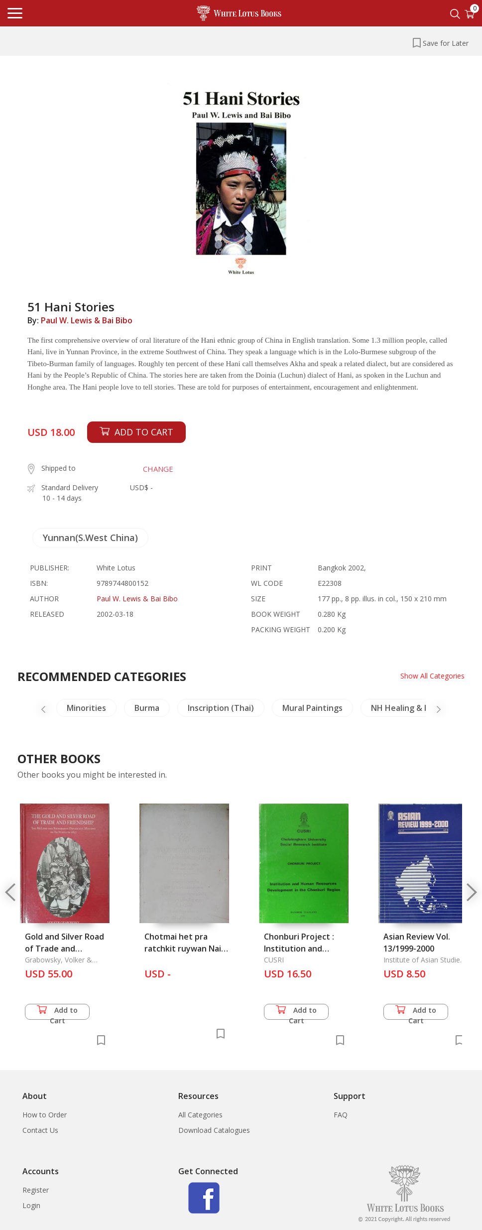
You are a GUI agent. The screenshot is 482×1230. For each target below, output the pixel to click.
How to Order (44, 1114)
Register (35, 1190)
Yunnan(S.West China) (90, 538)
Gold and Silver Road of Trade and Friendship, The (64, 948)
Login (31, 1205)
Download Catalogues (214, 1130)
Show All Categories (432, 676)
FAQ (341, 1114)
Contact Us (40, 1130)
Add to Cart (57, 1012)
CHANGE (158, 469)
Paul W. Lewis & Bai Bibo (86, 320)
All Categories (200, 1114)
